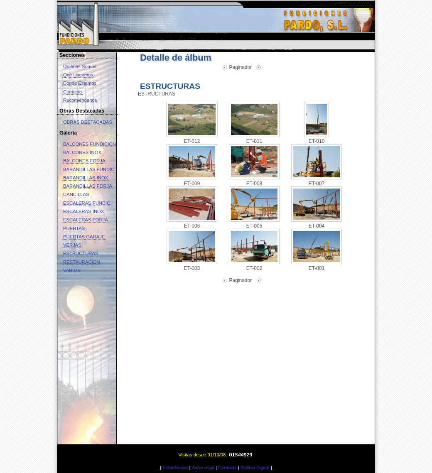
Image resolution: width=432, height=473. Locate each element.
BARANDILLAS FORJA (87, 186)
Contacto (72, 91)
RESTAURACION (81, 262)
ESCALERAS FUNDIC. (87, 203)
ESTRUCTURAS (80, 253)
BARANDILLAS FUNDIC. (89, 169)
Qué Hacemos (78, 74)
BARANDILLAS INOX (85, 177)
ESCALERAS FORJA (85, 219)
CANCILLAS (76, 194)
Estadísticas (175, 467)
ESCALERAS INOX (83, 211)
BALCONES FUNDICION (89, 144)
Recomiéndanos (80, 100)
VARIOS (72, 270)
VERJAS (72, 245)
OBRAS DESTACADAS (87, 122)
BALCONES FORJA (84, 160)
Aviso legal (203, 467)
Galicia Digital (255, 467)
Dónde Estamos (79, 83)
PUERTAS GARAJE (84, 236)
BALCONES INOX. (83, 152)
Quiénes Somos (79, 66)
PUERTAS (74, 228)
